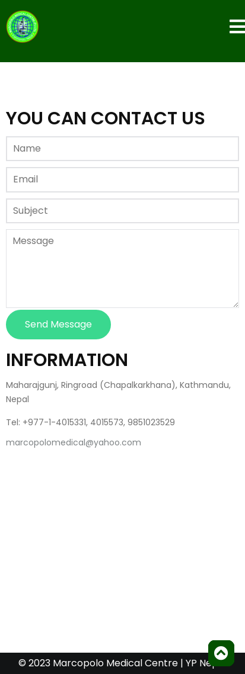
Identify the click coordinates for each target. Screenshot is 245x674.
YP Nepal (206, 663)
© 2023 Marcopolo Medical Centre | (102, 663)
